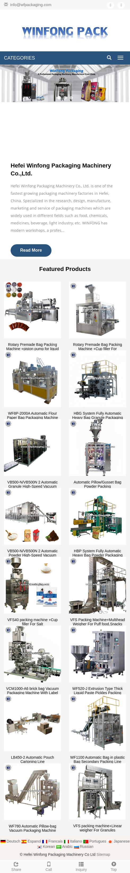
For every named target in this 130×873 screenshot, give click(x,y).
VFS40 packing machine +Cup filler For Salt (32, 622)
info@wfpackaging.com (30, 4)
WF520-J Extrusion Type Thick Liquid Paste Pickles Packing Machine (97, 692)
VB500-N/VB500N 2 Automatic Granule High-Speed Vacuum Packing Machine (32, 486)
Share (16, 866)
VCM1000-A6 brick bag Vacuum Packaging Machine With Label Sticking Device (32, 692)
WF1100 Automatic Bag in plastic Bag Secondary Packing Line (97, 759)
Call (49, 866)
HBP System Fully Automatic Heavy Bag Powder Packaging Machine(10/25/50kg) (97, 555)
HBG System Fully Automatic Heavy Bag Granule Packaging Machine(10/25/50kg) (97, 417)
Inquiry (81, 866)
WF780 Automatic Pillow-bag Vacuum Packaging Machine (32, 828)
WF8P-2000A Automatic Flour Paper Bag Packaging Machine (32, 415)
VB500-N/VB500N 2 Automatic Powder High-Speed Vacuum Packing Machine (32, 555)
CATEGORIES (19, 58)
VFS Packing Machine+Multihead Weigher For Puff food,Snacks (97, 622)
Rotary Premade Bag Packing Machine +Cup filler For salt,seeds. (97, 348)
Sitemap (103, 854)
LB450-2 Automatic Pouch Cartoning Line (32, 759)
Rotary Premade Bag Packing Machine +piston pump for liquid (32, 346)
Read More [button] (31, 250)
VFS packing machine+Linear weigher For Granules (97, 828)
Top (114, 866)
